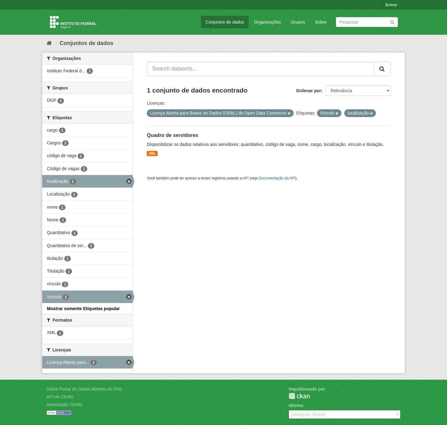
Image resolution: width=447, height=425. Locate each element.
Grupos (298, 22)
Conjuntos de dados (224, 22)
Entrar (391, 4)
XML (152, 153)
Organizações (267, 22)
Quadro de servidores (172, 135)
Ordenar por (308, 90)
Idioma (296, 405)
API (246, 178)
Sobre (321, 22)
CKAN (299, 396)
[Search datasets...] (260, 69)
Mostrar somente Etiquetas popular (83, 308)
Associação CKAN (64, 404)
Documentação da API (277, 178)
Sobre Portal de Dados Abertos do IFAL (85, 389)
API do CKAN (60, 396)
